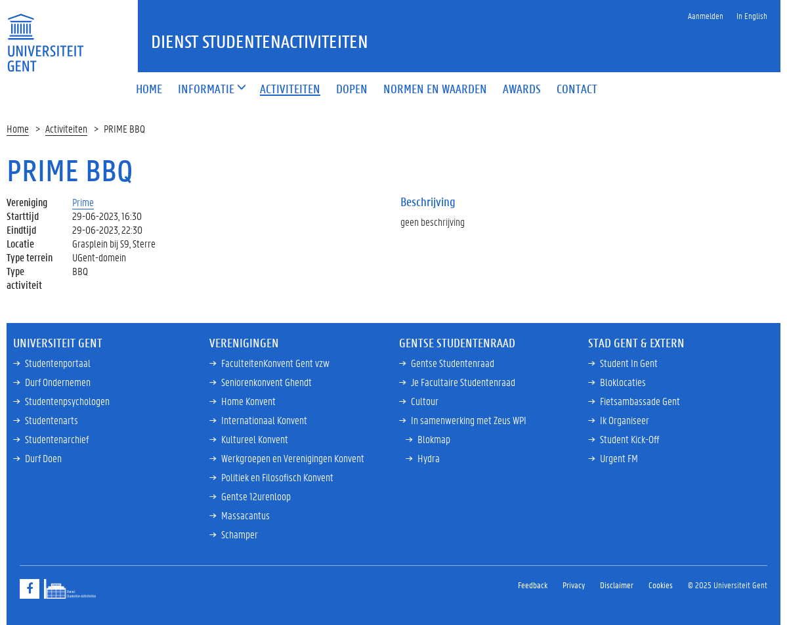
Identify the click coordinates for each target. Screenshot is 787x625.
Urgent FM (619, 458)
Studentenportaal (58, 363)
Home (18, 128)
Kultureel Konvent (254, 439)
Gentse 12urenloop (256, 496)
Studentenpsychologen (67, 401)
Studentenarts (51, 420)
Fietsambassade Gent (640, 401)
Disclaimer (616, 584)
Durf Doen (43, 458)
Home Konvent (248, 401)
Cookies (661, 584)
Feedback (532, 584)
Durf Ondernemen (58, 382)
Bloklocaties (623, 382)
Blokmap (433, 439)
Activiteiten (66, 128)
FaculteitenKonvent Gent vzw (275, 363)
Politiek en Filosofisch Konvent (277, 477)
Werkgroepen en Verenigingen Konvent (292, 458)
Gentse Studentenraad (452, 363)
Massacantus (245, 515)
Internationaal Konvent (264, 420)
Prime (83, 202)
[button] (206, 89)
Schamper (239, 534)
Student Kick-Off (629, 439)
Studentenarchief (57, 439)
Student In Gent (629, 363)
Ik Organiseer (624, 420)
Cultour (424, 401)
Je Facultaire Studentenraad (463, 382)
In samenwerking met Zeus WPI (468, 420)
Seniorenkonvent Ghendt (266, 382)
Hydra (428, 458)
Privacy (574, 584)
